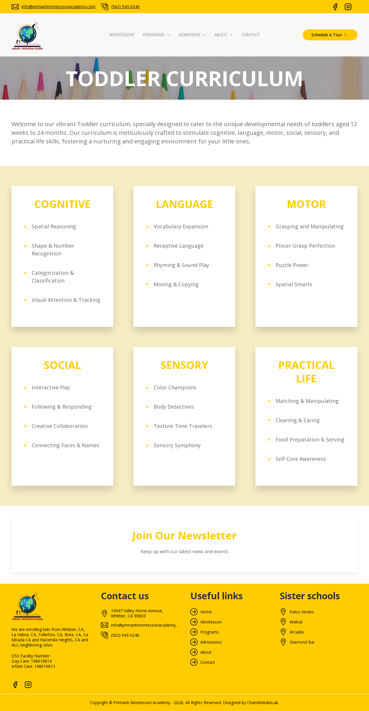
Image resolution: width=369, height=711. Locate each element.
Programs (209, 632)
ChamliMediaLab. (263, 702)
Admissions (211, 642)
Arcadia (297, 632)
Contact (251, 35)
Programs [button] (156, 35)
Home (206, 612)
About (206, 652)
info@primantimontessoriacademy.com (58, 6)
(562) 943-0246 (125, 6)
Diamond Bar (302, 642)
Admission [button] (192, 35)
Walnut (296, 622)
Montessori (121, 35)
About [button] (223, 35)
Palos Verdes (302, 612)
